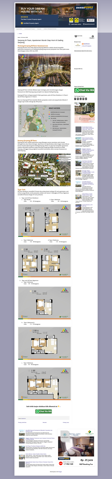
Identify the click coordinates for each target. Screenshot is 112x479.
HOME (20, 33)
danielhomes (87, 43)
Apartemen (19, 29)
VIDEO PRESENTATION (50, 29)
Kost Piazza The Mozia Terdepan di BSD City (87, 161)
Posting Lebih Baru (22, 422)
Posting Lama (66, 422)
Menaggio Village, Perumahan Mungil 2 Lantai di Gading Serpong (88, 172)
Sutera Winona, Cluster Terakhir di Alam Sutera (87, 194)
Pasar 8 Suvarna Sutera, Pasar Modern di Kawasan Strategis (88, 139)
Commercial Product (29, 29)
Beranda (44, 422)
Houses (39, 29)
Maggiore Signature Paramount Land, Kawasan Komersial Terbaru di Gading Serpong (88, 150)
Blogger (60, 471)
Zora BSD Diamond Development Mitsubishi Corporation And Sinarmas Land (88, 183)
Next (93, 36)
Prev (76, 36)
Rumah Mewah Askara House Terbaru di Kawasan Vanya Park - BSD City (88, 128)
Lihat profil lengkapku (86, 46)
